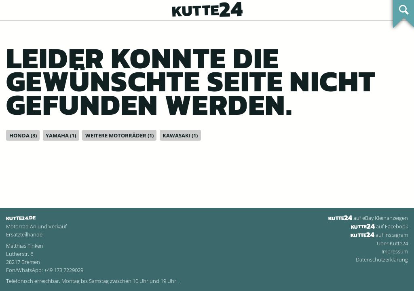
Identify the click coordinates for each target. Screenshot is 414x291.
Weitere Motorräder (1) (119, 135)
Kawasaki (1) (180, 135)
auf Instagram (379, 234)
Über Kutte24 (392, 243)
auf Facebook (379, 226)
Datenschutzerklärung (382, 259)
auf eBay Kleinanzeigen (368, 217)
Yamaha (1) (61, 135)
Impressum (395, 251)
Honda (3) (23, 135)
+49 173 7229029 (63, 270)
